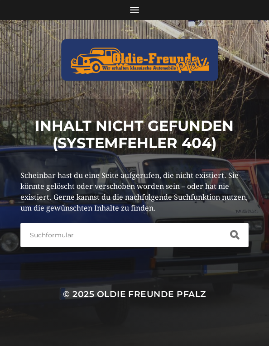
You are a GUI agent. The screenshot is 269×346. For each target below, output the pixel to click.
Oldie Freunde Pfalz (151, 294)
